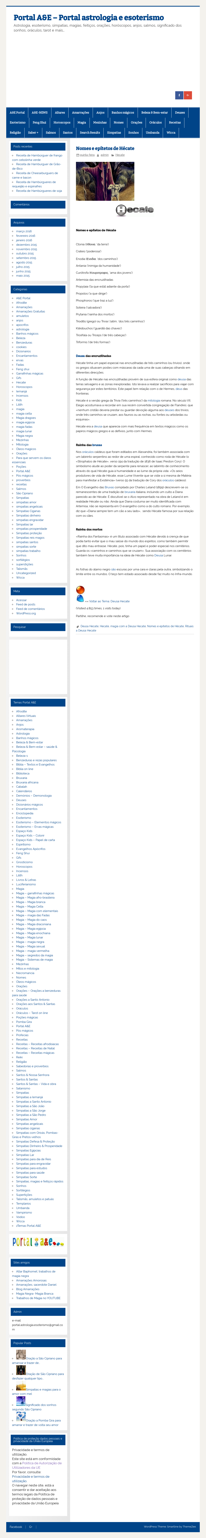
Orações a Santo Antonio (32, 999)
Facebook (16, 1527)
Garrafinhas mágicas (29, 373)
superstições (24, 564)
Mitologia (22, 444)
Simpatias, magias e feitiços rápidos (39, 1181)
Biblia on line (24, 769)
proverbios (23, 480)
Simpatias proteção (29, 533)
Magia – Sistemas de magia (34, 959)
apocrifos (22, 325)
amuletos (22, 316)
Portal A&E (23, 471)
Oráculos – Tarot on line (32, 1013)
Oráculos (155, 122)
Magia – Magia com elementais (37, 911)
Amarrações (80, 112)
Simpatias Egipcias (28, 1150)
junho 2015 (23, 271)
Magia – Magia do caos (31, 920)
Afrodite (21, 302)
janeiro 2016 (24, 240)
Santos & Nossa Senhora (32, 1075)
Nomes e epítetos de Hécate (165, 626)
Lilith (19, 404)
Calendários (24, 791)
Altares (60, 112)
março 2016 (24, 231)
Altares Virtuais (26, 716)
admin (105, 154)
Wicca (171, 132)
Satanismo (23, 1088)
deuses (169, 410)
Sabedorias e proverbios (32, 1066)
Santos (67, 132)
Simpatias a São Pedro (31, 1115)
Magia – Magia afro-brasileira (35, 897)
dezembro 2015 (26, 244)
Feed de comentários (30, 609)
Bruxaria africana (27, 782)
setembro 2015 (26, 258)
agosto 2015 (24, 262)
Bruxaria (21, 778)
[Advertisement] (102, 62)
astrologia (22, 329)
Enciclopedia (24, 813)
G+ (30, 1527)
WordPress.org (26, 613)
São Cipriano (24, 493)
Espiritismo (23, 844)
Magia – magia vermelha (32, 951)
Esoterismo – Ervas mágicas (35, 827)
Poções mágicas (27, 1017)
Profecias (22, 1035)
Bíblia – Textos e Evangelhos (35, 764)
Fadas (20, 365)
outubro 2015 (25, 253)
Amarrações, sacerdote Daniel (36, 1284)
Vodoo (20, 1217)
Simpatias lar (24, 524)
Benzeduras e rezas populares (36, 760)
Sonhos (133, 132)
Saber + (33, 132)
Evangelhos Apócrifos (30, 849)
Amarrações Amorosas (31, 1280)
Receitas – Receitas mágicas (35, 1053)
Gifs (18, 378)
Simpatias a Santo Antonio (33, 1101)
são (113, 569)
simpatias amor (26, 502)
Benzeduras (24, 342)
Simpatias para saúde (30, 1172)
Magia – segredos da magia (34, 955)
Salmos (51, 132)
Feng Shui (39, 122)
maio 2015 (23, 275)
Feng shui (22, 369)
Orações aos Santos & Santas (35, 1004)
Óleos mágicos (26, 982)
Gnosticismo (24, 862)
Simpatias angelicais (29, 1124)
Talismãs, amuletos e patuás (35, 1199)
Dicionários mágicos (29, 804)
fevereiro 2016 (25, 236)
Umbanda (152, 132)
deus (179, 389)
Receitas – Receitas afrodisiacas (37, 1044)
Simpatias (114, 132)
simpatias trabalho (28, 551)
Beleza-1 (22, 756)
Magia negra (24, 436)
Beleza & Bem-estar (154, 112)
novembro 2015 (26, 249)
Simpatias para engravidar (33, 1163)
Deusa (80, 356)
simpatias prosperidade (31, 528)
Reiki (19, 1057)
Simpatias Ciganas (28, 511)
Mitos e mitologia (27, 968)
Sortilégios (23, 1190)
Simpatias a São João (30, 1106)
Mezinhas (100, 122)
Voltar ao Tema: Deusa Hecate (109, 601)
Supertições (24, 1195)
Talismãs (21, 569)
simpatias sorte (26, 546)
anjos (19, 320)
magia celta (24, 413)
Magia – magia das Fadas (33, 915)
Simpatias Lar (25, 1155)
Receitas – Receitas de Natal (35, 1048)
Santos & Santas (27, 1079)
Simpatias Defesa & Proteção (35, 1141)
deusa (182, 379)
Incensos (22, 395)
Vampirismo (24, 1212)
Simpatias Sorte (26, 1177)
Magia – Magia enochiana (33, 933)
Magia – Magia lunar (29, 937)
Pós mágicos (24, 475)
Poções (21, 466)
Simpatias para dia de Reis (33, 1159)
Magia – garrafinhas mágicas (35, 893)
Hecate (120, 154)
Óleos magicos (26, 449)
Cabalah (21, 786)
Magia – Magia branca (30, 902)
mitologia (154, 400)
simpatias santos (27, 542)
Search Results (90, 132)
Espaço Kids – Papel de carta (35, 840)
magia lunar (24, 431)
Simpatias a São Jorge (31, 1110)
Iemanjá (21, 391)
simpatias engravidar (30, 520)
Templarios (23, 1203)
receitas (21, 484)
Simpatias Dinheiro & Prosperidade (39, 1146)
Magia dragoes (26, 418)
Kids (19, 400)
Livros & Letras (26, 880)
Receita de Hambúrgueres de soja (39, 191)
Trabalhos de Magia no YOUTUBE (38, 1298)
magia (20, 409)
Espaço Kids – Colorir (30, 835)
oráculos (88, 452)
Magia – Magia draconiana (33, 924)
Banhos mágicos (123, 112)
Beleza (20, 338)
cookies (21, 347)
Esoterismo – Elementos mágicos (38, 822)
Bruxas (109, 487)
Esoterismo (18, 122)
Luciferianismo (26, 884)
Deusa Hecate (90, 626)
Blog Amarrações (27, 1289)
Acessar (21, 600)
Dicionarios (23, 351)
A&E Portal (17, 112)
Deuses (180, 112)
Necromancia (25, 973)
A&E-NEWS (40, 112)
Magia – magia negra (30, 942)
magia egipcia (25, 422)
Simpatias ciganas (28, 1128)
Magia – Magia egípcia (31, 928)
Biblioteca (22, 773)
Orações (136, 122)
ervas (19, 360)
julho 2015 (23, 267)
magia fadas (24, 427)
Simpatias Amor (26, 1119)
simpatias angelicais (29, 506)
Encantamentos (26, 356)
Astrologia (23, 733)
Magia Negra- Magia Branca (34, 1293)
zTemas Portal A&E (28, 1226)
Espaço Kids (24, 831)
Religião (15, 132)
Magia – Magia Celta (29, 906)
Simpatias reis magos (30, 537)
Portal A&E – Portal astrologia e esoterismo (89, 17)
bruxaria (130, 492)
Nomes (118, 122)
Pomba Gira (24, 1022)
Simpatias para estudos (31, 1168)
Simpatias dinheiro (28, 515)
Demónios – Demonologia (34, 795)
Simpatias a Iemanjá (29, 1097)
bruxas (97, 445)
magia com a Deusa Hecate (128, 626)
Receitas (175, 122)
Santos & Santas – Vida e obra (36, 1084)
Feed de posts (25, 604)
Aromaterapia (25, 729)
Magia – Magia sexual (30, 946)
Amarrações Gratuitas (30, 311)
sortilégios (23, 560)
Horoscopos (62, 122)
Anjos (100, 112)
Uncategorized (26, 573)
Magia (81, 122)
